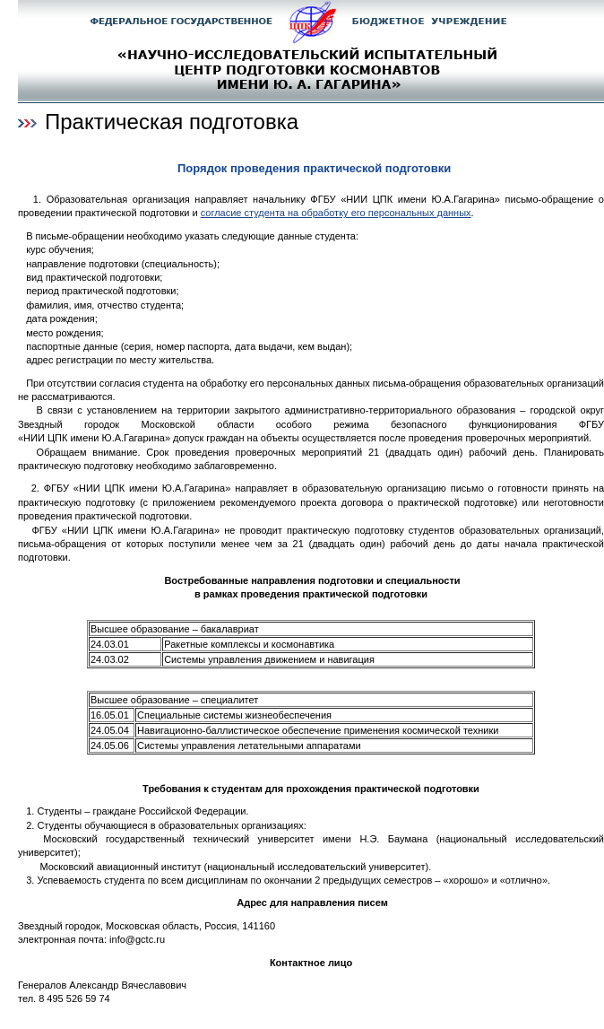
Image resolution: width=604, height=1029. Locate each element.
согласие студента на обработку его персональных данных (336, 212)
